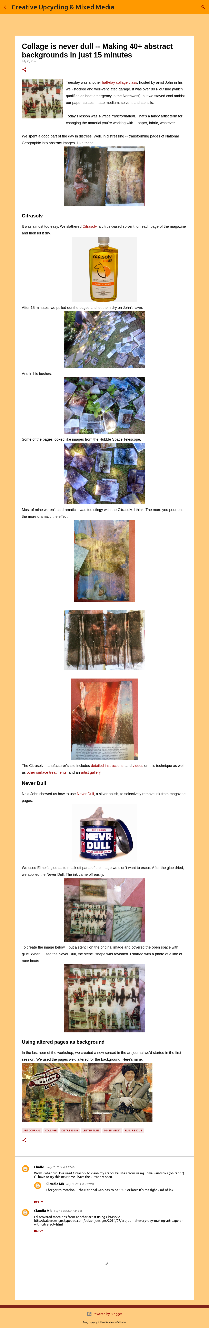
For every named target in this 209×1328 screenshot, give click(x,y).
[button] (24, 70)
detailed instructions (107, 766)
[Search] (120, 7)
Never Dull (85, 794)
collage (51, 1130)
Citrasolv (89, 226)
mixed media (112, 1130)
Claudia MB (55, 1184)
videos (138, 766)
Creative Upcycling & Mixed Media (62, 7)
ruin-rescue (133, 1130)
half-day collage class (119, 82)
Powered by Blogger (104, 1314)
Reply (38, 1202)
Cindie (39, 1167)
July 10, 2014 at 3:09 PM (80, 1184)
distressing (69, 1130)
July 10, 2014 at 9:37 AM (61, 1167)
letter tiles (91, 1130)
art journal (31, 1130)
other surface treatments (47, 772)
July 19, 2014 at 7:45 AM (67, 1211)
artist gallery (90, 772)
